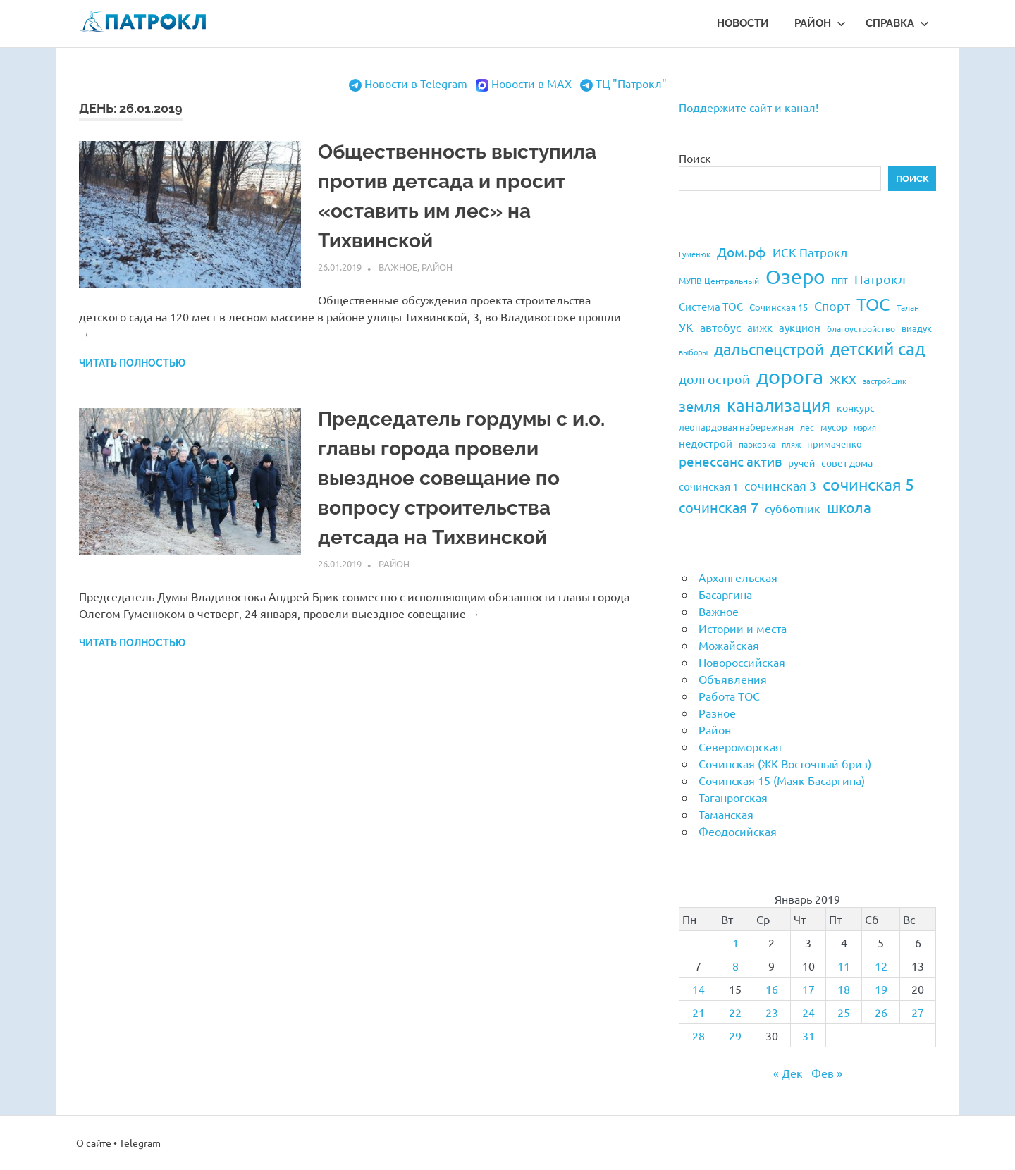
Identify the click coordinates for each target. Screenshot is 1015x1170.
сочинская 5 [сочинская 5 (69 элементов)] (868, 484)
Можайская (729, 645)
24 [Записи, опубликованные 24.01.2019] (808, 1012)
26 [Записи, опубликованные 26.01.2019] (881, 1012)
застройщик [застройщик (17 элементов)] (884, 380)
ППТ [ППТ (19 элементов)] (840, 280)
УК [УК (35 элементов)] (686, 326)
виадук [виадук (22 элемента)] (917, 328)
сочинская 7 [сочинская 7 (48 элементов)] (718, 507)
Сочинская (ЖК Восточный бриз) (785, 763)
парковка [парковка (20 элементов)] (757, 444)
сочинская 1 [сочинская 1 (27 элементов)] (708, 486)
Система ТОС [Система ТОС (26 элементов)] (711, 306)
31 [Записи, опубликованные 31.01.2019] (808, 1035)
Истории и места (743, 628)
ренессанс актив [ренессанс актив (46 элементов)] (730, 460)
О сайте (93, 1142)
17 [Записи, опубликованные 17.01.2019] (808, 989)
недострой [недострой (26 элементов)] (705, 443)
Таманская (726, 814)
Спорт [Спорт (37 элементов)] (832, 305)
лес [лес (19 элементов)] (807, 427)
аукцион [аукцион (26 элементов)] (799, 327)
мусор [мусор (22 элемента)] (833, 427)
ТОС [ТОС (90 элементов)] (873, 304)
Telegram (140, 1142)
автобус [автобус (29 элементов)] (720, 327)
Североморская (740, 746)
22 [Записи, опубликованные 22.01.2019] (735, 1012)
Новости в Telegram (415, 83)
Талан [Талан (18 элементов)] (908, 307)
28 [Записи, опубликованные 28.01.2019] (698, 1035)
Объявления (733, 679)
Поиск (695, 158)
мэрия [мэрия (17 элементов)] (865, 427)
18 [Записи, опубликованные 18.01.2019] (843, 989)
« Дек (788, 1073)
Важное (398, 267)
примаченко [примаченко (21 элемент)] (834, 444)
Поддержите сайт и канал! (748, 107)
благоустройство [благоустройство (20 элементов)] (861, 328)
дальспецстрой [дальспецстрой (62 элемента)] (769, 349)
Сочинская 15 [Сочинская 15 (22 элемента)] (778, 307)
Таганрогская (733, 797)
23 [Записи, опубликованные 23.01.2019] (771, 1012)
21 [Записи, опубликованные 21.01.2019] (698, 1012)
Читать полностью (132, 363)
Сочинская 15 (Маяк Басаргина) (782, 780)
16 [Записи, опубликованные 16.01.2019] (771, 989)
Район (820, 23)
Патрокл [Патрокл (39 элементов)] (880, 278)
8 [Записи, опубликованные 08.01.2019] (735, 966)
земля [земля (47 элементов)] (699, 405)
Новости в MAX (531, 83)
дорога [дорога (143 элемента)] (789, 376)
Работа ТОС (729, 696)
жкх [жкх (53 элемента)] (843, 378)
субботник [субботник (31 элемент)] (792, 508)
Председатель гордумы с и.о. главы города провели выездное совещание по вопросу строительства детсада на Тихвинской (461, 478)
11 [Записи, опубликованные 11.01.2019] (843, 966)
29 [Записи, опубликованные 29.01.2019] (735, 1035)
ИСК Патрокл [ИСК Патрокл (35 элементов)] (810, 252)
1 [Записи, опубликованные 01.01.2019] (735, 942)
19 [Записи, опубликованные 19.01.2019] (881, 989)
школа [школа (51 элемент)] (849, 507)
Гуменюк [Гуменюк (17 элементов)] (694, 253)
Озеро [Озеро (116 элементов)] (795, 276)
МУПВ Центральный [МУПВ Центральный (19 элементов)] (719, 280)
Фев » (826, 1073)
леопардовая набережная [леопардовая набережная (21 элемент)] (736, 427)
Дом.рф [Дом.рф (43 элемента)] (741, 251)
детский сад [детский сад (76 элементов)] (877, 348)
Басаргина (725, 594)
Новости (743, 23)
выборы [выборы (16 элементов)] (693, 351)
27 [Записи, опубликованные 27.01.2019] (917, 1012)
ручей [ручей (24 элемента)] (801, 462)
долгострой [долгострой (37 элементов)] (714, 378)
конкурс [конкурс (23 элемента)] (856, 407)
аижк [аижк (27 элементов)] (760, 327)
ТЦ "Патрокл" (631, 83)
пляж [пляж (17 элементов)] (791, 444)
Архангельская (738, 577)
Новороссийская (742, 662)
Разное (717, 713)
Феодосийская (738, 831)
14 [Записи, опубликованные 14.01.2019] (698, 989)
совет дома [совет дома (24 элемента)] (847, 462)
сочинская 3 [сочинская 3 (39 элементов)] (780, 485)
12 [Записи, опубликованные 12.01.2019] (881, 966)
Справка (897, 23)
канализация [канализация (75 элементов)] (778, 405)
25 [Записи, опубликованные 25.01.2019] (843, 1012)
